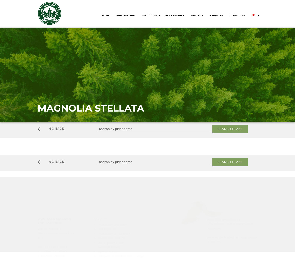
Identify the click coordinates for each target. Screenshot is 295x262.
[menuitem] (105, 15)
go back (50, 128)
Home (105, 15)
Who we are (125, 15)
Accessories (174, 15)
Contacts (237, 15)
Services (216, 15)
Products (149, 15)
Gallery (197, 15)
